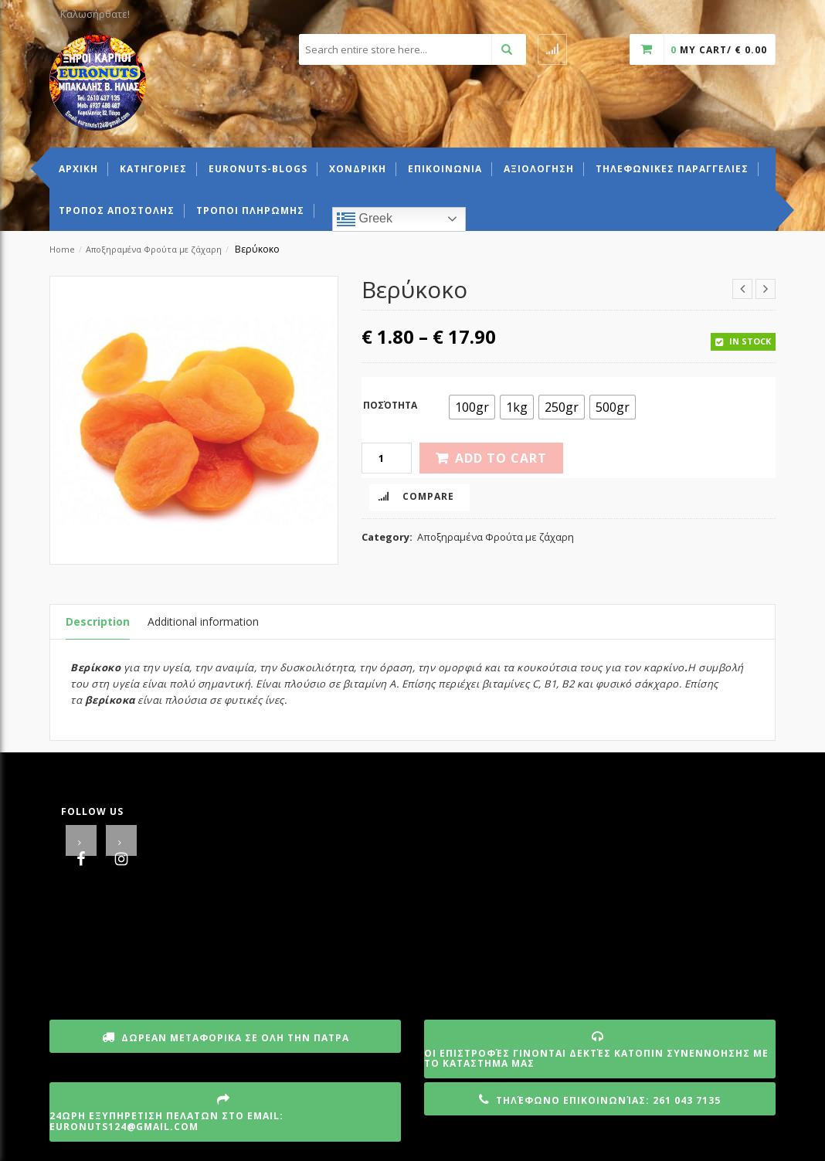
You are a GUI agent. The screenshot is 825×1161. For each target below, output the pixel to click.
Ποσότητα (390, 405)
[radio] (472, 407)
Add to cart (501, 458)
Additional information (203, 621)
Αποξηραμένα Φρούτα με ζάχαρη (154, 249)
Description (98, 621)
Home (62, 249)
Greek (364, 219)
